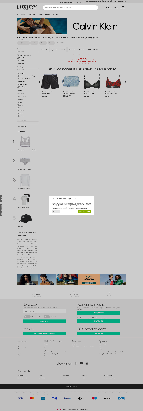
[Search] (95, 7)
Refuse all (56, 211)
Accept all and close (84, 211)
